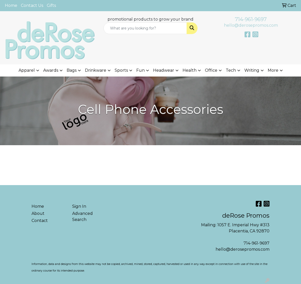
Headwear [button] (163, 70)
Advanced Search (82, 216)
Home (11, 5)
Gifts (51, 5)
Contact (40, 220)
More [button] (273, 70)
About (38, 213)
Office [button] (211, 70)
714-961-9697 (251, 19)
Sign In (79, 206)
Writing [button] (251, 70)
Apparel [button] (27, 70)
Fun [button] (140, 70)
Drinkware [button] (95, 70)
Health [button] (190, 70)
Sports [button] (121, 70)
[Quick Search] (145, 28)
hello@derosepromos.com (251, 25)
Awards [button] (50, 70)
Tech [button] (231, 70)
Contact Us (32, 5)
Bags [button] (72, 70)
